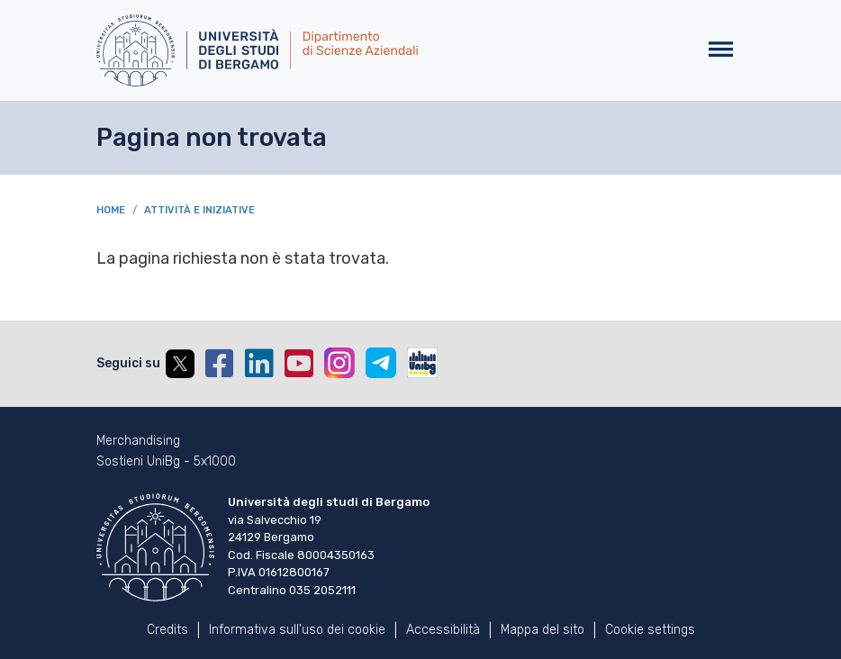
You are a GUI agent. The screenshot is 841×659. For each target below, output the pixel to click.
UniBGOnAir (422, 363)
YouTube (299, 364)
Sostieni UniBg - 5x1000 (166, 462)
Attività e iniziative (199, 210)
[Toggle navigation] (721, 50)
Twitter (180, 364)
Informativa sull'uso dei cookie (297, 629)
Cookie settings (650, 629)
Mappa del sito (542, 629)
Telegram (381, 363)
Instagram (339, 363)
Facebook (219, 364)
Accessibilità (443, 629)
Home (110, 210)
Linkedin (259, 364)
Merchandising (138, 441)
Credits (167, 629)
